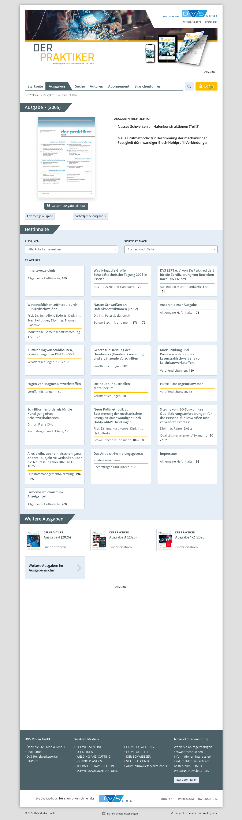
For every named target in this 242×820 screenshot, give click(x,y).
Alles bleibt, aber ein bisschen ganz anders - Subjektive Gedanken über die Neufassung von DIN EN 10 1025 (54, 459)
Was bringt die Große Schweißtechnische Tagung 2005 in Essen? (120, 274)
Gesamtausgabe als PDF (66, 206)
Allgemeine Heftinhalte (43, 278)
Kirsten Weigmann (107, 460)
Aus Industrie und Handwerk (114, 287)
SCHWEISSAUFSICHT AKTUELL (97, 771)
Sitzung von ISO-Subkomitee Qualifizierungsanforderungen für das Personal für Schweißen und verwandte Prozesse (186, 415)
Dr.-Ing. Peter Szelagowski (112, 315)
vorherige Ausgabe (40, 216)
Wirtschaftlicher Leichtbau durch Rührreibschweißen (52, 306)
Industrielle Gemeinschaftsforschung (53, 332)
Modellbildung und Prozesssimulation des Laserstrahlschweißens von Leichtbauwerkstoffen (181, 356)
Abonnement (118, 86)
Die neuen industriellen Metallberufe (112, 386)
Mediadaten (192, 22)
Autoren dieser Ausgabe (178, 304)
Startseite (35, 86)
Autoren (96, 86)
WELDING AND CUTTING (94, 756)
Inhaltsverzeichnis (41, 270)
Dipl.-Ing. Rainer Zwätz (176, 428)
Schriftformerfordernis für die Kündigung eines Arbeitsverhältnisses (49, 413)
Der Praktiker (32, 94)
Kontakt (211, 22)
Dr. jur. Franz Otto (40, 424)
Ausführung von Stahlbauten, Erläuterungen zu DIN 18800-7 (50, 352)
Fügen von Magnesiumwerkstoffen (54, 384)
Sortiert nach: (136, 241)
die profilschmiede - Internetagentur (196, 813)
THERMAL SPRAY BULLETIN (95, 766)
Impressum (168, 453)
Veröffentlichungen (41, 362)
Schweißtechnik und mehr (112, 322)
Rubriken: (32, 241)
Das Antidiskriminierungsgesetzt (118, 453)
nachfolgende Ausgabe (90, 216)
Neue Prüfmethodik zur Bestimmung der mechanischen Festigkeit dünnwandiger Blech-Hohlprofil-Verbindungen (163, 140)
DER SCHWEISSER (138, 756)
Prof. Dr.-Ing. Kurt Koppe (111, 428)
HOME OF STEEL (137, 752)
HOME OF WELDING (140, 747)
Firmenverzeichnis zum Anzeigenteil (45, 494)
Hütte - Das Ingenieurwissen (182, 384)
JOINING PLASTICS (89, 761)
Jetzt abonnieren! (186, 780)
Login (206, 86)
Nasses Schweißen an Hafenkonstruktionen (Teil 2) (158, 126)
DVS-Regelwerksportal (42, 756)
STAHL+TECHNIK (137, 761)
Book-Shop (34, 752)
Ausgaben (57, 86)
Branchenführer (147, 86)
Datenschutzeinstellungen (122, 813)
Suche (80, 86)
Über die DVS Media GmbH (46, 747)
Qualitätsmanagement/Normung (183, 435)
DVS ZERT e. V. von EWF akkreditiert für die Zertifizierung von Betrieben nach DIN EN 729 (187, 274)
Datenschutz (207, 799)
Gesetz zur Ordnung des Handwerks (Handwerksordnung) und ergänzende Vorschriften (119, 354)
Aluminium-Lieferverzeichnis (146, 766)
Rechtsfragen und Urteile (45, 431)
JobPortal (33, 761)
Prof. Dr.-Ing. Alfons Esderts (47, 315)
